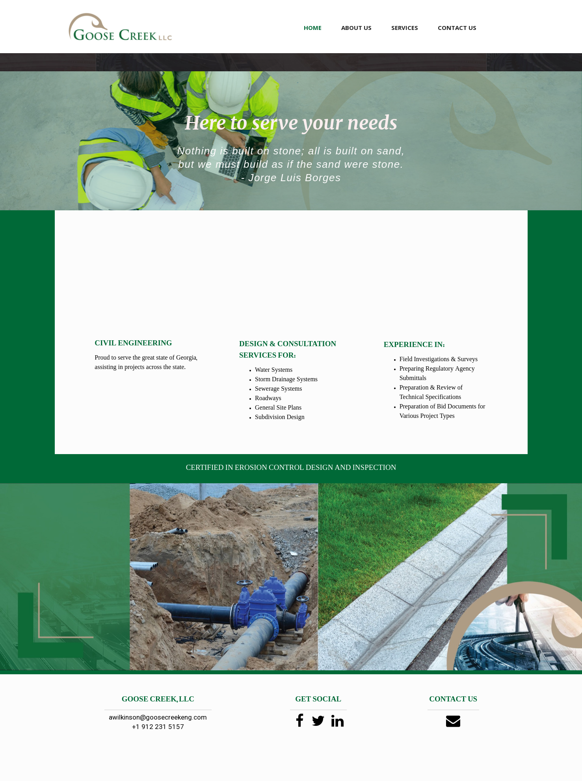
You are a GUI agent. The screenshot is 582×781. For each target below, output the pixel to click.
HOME (313, 28)
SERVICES (404, 28)
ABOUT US (356, 28)
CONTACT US (457, 28)
